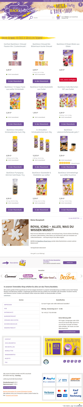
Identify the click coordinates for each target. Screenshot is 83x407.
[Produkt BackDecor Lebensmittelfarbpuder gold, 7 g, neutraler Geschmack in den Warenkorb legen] (68, 167)
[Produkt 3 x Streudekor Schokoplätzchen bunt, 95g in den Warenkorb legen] (41, 167)
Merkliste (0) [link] (54, 1)
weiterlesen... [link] (8, 295)
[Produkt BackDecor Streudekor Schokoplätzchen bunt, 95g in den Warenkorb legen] (15, 167)
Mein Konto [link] (46, 1)
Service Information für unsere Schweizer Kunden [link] (17, 391)
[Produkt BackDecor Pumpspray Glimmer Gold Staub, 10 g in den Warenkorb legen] (15, 210)
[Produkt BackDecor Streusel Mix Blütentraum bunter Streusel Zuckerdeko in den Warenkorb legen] (41, 81)
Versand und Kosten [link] (12, 395)
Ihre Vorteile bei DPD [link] (10, 387)
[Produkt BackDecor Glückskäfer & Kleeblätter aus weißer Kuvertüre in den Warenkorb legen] (41, 210)
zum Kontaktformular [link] (69, 331)
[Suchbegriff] (42, 17)
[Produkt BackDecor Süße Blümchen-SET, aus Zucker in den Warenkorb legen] (68, 124)
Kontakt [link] (63, 1)
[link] (21, 8)
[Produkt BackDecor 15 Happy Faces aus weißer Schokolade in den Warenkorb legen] (15, 124)
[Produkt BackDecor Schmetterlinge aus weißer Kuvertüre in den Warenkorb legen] (68, 210)
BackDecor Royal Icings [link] (44, 241)
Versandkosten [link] (78, 406)
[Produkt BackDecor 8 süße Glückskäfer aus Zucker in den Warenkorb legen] (41, 124)
